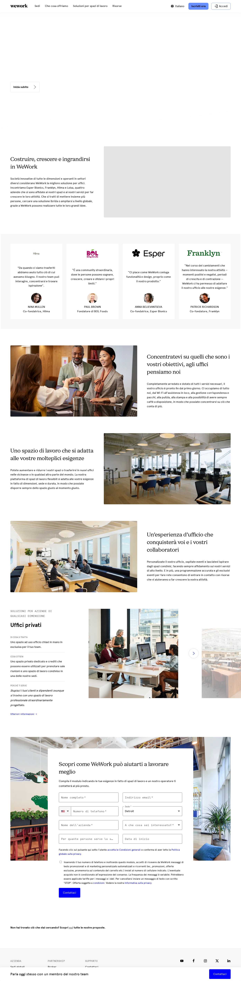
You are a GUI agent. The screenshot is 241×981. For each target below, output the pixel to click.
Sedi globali (17, 967)
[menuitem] (37, 6)
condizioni (98, 883)
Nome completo (72, 797)
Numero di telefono (88, 811)
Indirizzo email (138, 797)
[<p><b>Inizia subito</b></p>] (25, 87)
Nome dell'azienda (75, 825)
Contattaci (69, 892)
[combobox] (65, 811)
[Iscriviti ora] (198, 6)
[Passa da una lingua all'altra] (177, 6)
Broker (52, 967)
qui (71, 927)
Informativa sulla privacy (138, 883)
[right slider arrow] (193, 653)
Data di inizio (137, 839)
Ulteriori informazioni (22, 714)
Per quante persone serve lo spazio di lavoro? (88, 839)
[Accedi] (221, 6)
